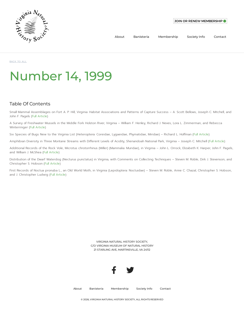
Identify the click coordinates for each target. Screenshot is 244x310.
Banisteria (141, 37)
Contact (220, 37)
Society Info (196, 37)
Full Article (39, 116)
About (119, 37)
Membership (168, 37)
